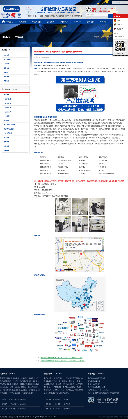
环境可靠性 (36, 22)
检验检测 (58, 399)
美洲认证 (8, 107)
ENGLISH (117, 2)
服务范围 (90, 22)
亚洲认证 (8, 99)
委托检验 (6, 120)
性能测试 (109, 37)
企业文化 (13, 399)
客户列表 (4, 409)
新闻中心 (77, 22)
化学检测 (6, 150)
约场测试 (118, 29)
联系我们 (103, 22)
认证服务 (6, 95)
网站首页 (9, 22)
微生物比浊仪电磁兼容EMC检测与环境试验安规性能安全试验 (61, 358)
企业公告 (23, 404)
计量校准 (6, 142)
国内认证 (118, 20)
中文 (125, 2)
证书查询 (58, 409)
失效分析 (6, 146)
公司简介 (4, 399)
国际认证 (118, 25)
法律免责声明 (102, 417)
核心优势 (23, 399)
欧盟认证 (8, 103)
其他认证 (8, 112)
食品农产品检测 (9, 129)
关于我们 (67, 404)
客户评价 (13, 409)
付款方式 (67, 409)
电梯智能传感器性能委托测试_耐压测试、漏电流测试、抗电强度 (63, 361)
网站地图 (110, 417)
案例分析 (64, 22)
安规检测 (50, 22)
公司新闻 (4, 404)
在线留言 (23, 409)
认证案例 (103, 37)
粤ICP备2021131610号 (120, 417)
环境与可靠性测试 (9, 124)
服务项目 (58, 404)
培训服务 (6, 137)
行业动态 (13, 404)
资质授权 (48, 404)
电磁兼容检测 (8, 133)
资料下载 (48, 409)
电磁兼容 (22, 22)
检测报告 (8, 116)
